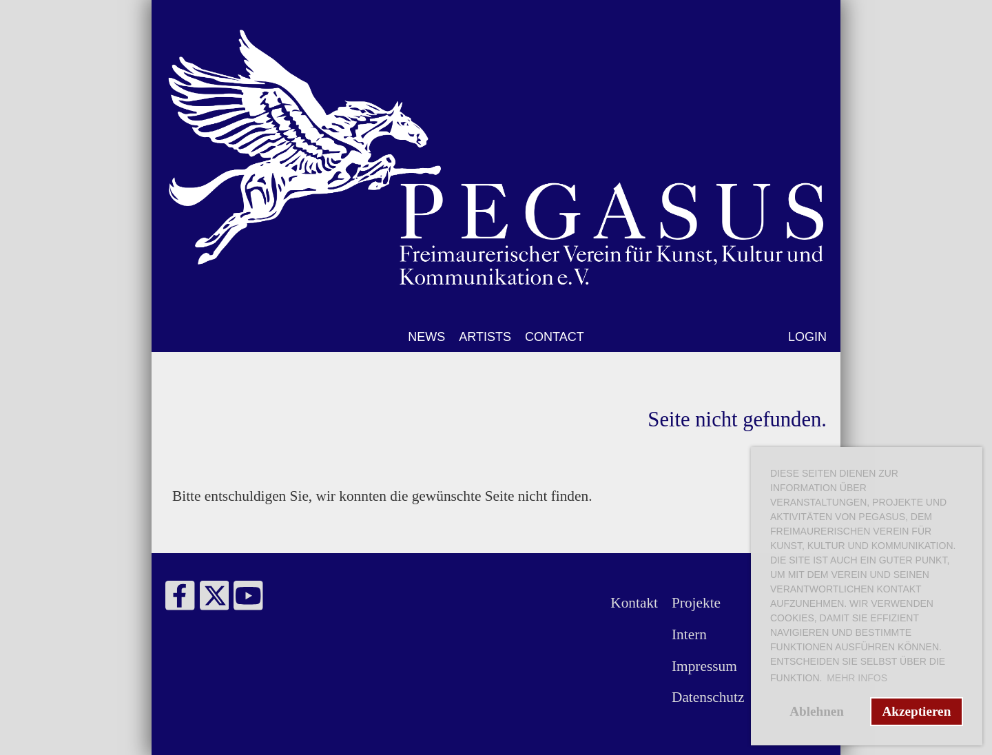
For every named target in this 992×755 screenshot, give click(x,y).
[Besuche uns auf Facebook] (180, 600)
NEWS (426, 337)
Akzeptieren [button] (916, 711)
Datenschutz (708, 697)
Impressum (704, 666)
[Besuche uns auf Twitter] (214, 600)
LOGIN (807, 337)
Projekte (696, 602)
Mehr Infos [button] (857, 677)
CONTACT (554, 337)
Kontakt (634, 602)
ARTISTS (485, 337)
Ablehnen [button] (816, 711)
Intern (689, 634)
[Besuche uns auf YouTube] (248, 600)
